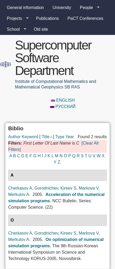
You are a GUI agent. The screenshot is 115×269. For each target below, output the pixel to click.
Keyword (30, 136)
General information (25, 7)
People (87, 7)
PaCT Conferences (85, 18)
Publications (47, 18)
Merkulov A (18, 194)
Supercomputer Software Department (53, 58)
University (62, 7)
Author (14, 136)
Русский (62, 106)
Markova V (88, 188)
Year (69, 136)
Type (59, 136)
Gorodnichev (46, 188)
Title (46, 136)
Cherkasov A (20, 188)
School (14, 29)
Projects (15, 18)
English (63, 100)
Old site (41, 29)
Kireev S (68, 188)
